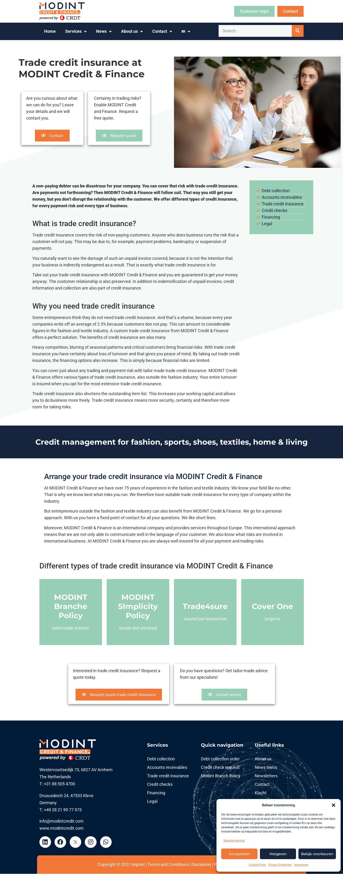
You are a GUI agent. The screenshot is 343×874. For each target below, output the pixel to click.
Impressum (301, 864)
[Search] (298, 31)
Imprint (138, 864)
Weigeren (278, 854)
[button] (333, 805)
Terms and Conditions (169, 864)
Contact (162, 31)
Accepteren (239, 854)
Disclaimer (201, 864)
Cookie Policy (257, 864)
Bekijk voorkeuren (317, 854)
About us (132, 31)
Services (76, 31)
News (104, 31)
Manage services (234, 840)
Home (50, 31)
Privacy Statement (280, 864)
